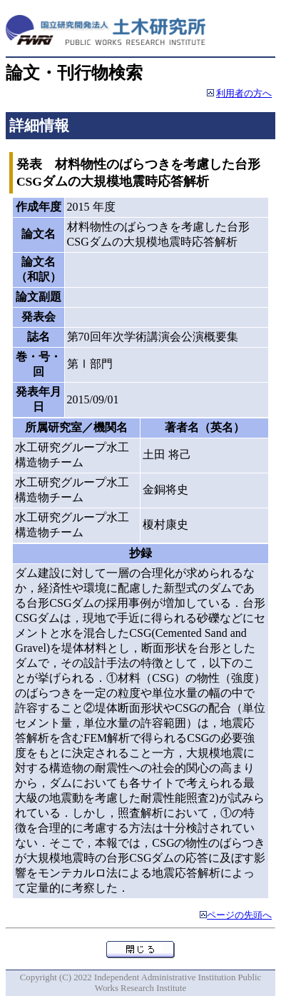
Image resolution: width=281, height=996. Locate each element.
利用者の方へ (244, 94)
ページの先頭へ (239, 915)
